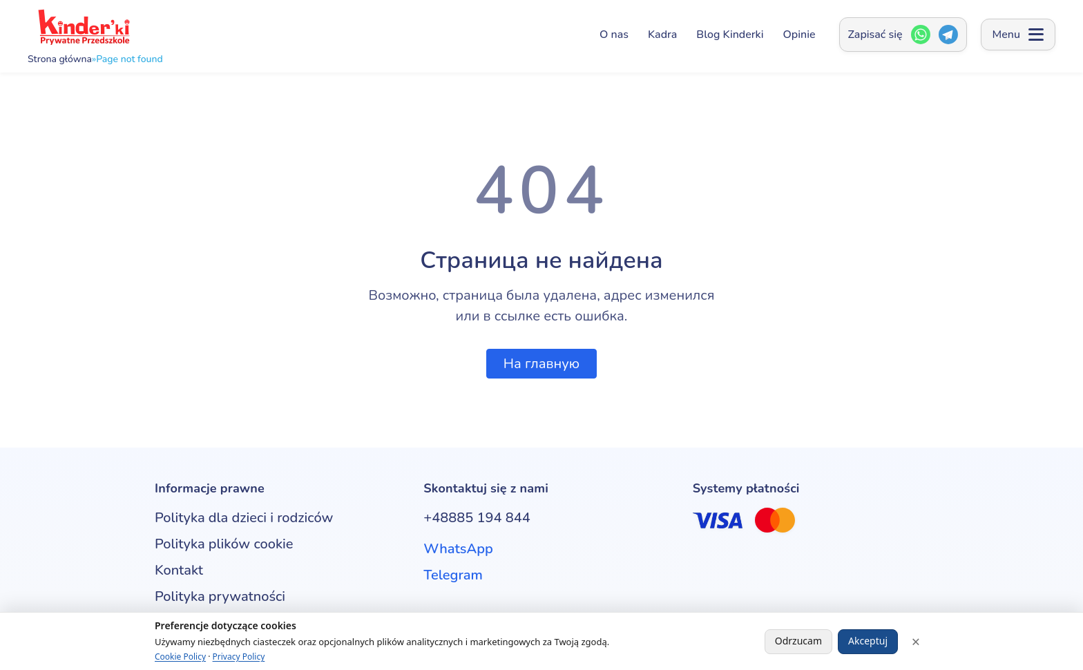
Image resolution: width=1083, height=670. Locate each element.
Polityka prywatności (220, 596)
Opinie (799, 34)
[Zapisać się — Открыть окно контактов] (903, 34)
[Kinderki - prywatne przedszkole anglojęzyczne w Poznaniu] (83, 27)
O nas (614, 34)
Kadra (662, 34)
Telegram (452, 575)
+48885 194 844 (476, 517)
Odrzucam (798, 640)
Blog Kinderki (729, 34)
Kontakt (179, 570)
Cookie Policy (180, 656)
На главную (541, 363)
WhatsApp (457, 548)
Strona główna (60, 59)
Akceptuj (868, 640)
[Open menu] (1018, 34)
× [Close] (916, 641)
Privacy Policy (239, 656)
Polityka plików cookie (224, 544)
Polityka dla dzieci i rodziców (244, 517)
